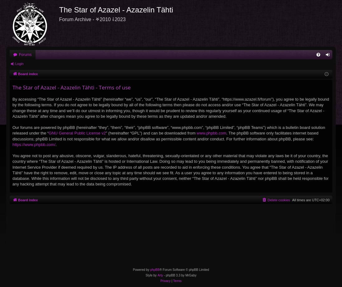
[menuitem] (318, 54)
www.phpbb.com (211, 133)
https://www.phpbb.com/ (33, 144)
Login (19, 64)
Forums (25, 54)
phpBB (155, 269)
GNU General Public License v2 (77, 133)
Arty (160, 275)
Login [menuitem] (329, 55)
